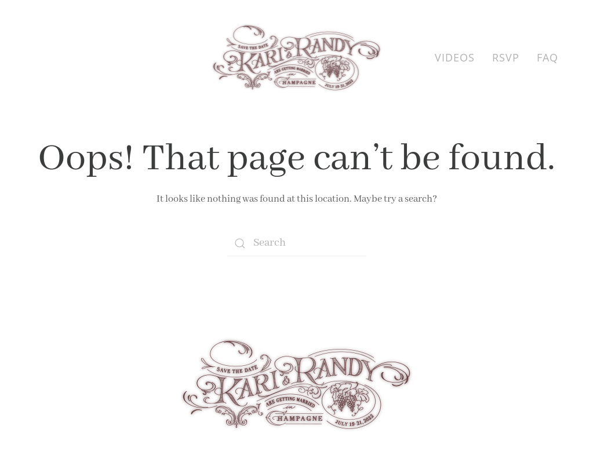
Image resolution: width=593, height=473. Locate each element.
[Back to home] (296, 58)
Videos (455, 57)
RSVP (505, 57)
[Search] (296, 243)
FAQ (547, 57)
